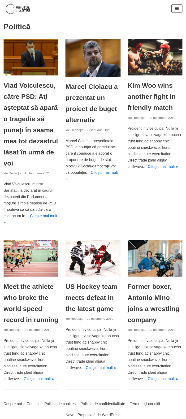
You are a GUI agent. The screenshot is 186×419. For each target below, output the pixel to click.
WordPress (111, 415)
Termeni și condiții (145, 404)
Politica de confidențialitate (102, 404)
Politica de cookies (60, 404)
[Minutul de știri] (18, 8)
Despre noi (13, 404)
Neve (69, 415)
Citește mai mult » (163, 167)
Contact (32, 404)
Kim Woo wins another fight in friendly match (152, 96)
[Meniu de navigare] (176, 8)
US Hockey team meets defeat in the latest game (91, 297)
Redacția (15, 173)
